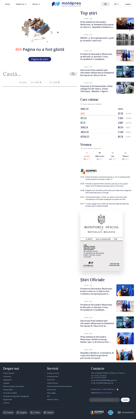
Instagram (22, 412)
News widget (51, 393)
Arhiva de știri (51, 390)
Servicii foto (51, 380)
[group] (107, 23)
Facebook (8, 412)
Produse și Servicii (53, 373)
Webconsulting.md (105, 393)
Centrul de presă (52, 383)
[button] (129, 30)
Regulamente (7, 399)
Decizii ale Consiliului (10, 393)
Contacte (6, 403)
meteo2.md (97, 148)
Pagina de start (39, 59)
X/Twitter (35, 413)
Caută (125, 400)
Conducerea (7, 376)
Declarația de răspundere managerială (16, 396)
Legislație (6, 383)
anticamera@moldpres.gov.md (106, 380)
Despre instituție (8, 373)
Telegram (48, 412)
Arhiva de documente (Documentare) (59, 386)
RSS (48, 396)
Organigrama (7, 380)
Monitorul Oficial (52, 399)
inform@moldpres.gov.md (104, 383)
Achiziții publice (8, 390)
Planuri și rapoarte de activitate (13, 386)
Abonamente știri (52, 376)
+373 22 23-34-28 (100, 376)
